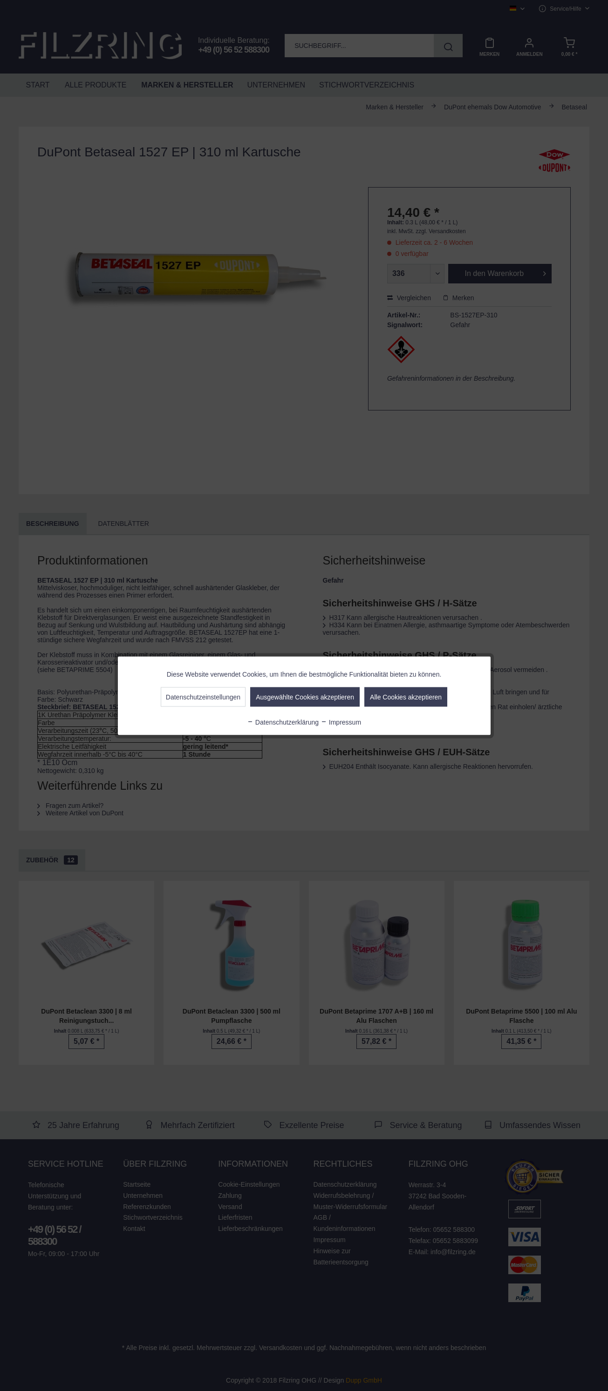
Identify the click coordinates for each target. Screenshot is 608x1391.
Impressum (341, 722)
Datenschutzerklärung (283, 722)
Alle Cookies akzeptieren (406, 696)
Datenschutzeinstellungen (203, 696)
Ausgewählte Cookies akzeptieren (305, 696)
